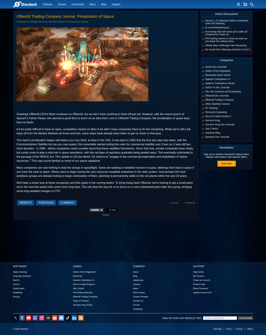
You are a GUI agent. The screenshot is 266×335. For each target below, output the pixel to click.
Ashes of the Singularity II (84, 272)
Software (47, 4)
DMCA (250, 329)
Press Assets (139, 292)
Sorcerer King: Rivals (82, 305)
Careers (136, 284)
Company (139, 266)
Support (116, 4)
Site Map (218, 329)
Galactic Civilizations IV (83, 280)
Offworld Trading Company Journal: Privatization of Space (65, 16)
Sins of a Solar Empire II (84, 284)
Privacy (239, 329)
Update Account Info (202, 292)
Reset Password (200, 288)
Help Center (198, 272)
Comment (67, 202)
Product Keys (199, 284)
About (135, 272)
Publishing (137, 309)
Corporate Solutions (22, 276)
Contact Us (138, 301)
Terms (229, 329)
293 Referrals (190, 203)
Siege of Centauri (81, 301)
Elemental (77, 276)
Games (62, 4)
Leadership (138, 280)
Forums (136, 305)
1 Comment (174, 203)
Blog (103, 4)
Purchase (46, 202)
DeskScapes (18, 288)
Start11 (16, 280)
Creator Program (140, 297)
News (92, 4)
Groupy (16, 297)
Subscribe (227, 163)
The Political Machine (83, 292)
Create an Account (201, 280)
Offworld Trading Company (85, 297)
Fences (16, 284)
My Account (198, 276)
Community (77, 4)
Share (106, 214)
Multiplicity (17, 292)
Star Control (78, 288)
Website (25, 202)
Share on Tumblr (98, 210)
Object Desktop (20, 272)
